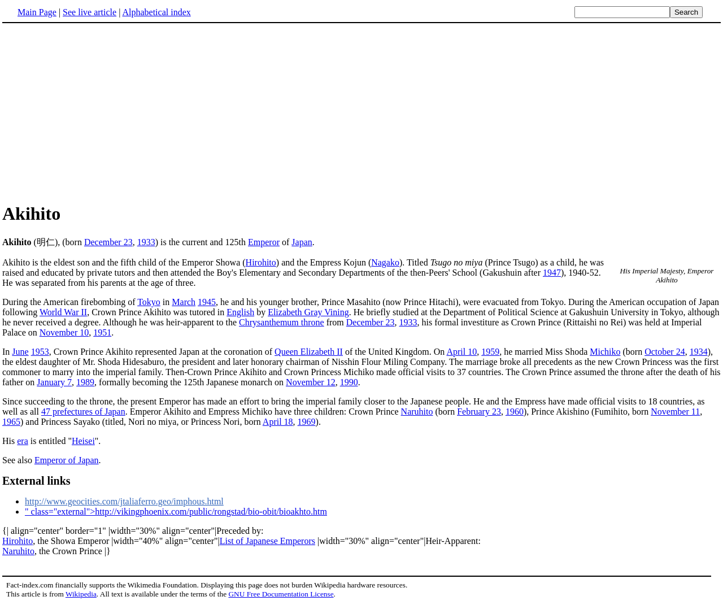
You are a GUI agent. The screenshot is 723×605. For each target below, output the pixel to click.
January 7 (54, 382)
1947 (552, 272)
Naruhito (417, 411)
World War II (63, 312)
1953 (40, 351)
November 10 (64, 332)
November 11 (675, 411)
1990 (349, 382)
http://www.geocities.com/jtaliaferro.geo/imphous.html (124, 501)
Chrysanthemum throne (281, 322)
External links (36, 481)
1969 (307, 421)
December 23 (108, 242)
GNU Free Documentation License (280, 594)
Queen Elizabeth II (309, 351)
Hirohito (261, 262)
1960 (515, 411)
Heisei (83, 441)
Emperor (264, 242)
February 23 (479, 411)
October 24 (664, 351)
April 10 (461, 351)
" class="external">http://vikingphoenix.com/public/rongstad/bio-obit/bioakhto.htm (176, 511)
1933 (146, 242)
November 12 (311, 382)
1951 (102, 332)
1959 (490, 351)
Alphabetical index (156, 12)
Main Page (37, 12)
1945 (207, 302)
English (240, 312)
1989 (85, 382)
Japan (301, 242)
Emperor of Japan (66, 460)
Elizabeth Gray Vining (308, 312)
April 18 (278, 421)
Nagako (385, 262)
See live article (89, 12)
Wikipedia (81, 594)
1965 (11, 421)
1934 (699, 351)
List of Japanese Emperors (267, 541)
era (22, 441)
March (183, 302)
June (20, 351)
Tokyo (148, 302)
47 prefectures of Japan (83, 411)
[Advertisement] (97, 112)
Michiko (605, 351)
